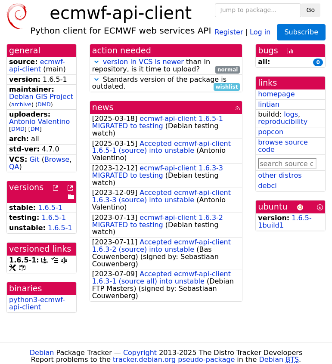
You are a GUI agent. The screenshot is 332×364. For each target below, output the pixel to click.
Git (34, 159)
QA (14, 167)
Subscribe (301, 32)
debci (267, 186)
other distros (279, 175)
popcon (270, 132)
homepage (276, 94)
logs (291, 114)
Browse (56, 159)
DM (35, 129)
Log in (260, 32)
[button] (96, 62)
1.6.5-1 (50, 208)
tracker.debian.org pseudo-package (174, 359)
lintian (268, 104)
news (103, 107)
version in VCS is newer (143, 62)
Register (229, 32)
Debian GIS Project (41, 97)
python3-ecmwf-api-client (37, 303)
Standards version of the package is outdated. (166, 83)
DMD (44, 104)
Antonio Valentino (39, 121)
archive (21, 104)
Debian (42, 353)
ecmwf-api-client (37, 65)
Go (311, 9)
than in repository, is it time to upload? (166, 66)
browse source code (283, 146)
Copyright (140, 353)
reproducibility (282, 121)
